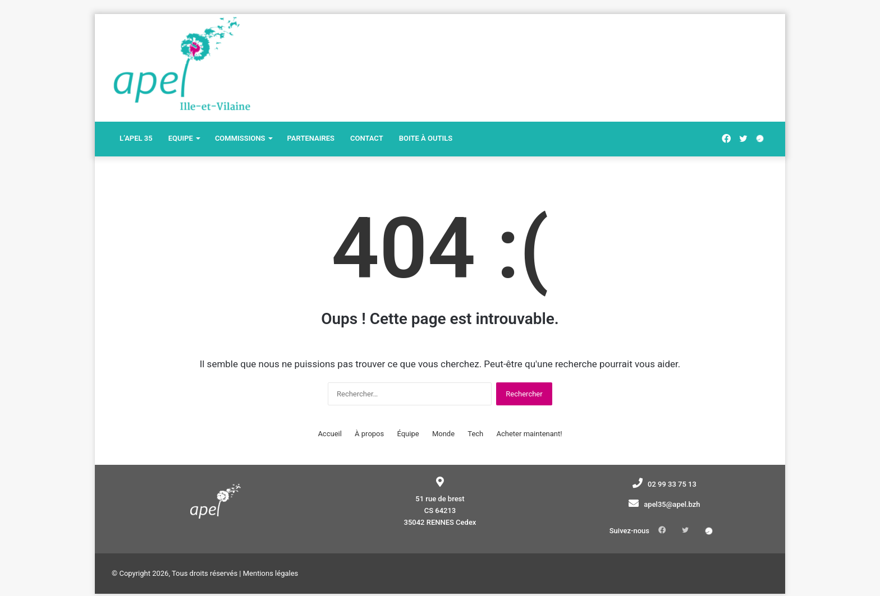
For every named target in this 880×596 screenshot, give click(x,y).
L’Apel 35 (136, 138)
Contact (366, 138)
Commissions (240, 138)
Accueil (329, 433)
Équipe (408, 433)
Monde (443, 433)
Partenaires (310, 138)
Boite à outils (425, 138)
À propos (369, 433)
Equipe (180, 138)
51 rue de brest (439, 499)
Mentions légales (271, 561)
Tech (475, 433)
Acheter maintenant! (529, 433)
